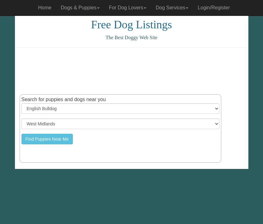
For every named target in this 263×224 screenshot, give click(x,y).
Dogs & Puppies (80, 7)
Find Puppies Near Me (47, 139)
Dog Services (172, 7)
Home (45, 7)
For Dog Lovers (127, 7)
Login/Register (214, 7)
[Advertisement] (133, 71)
